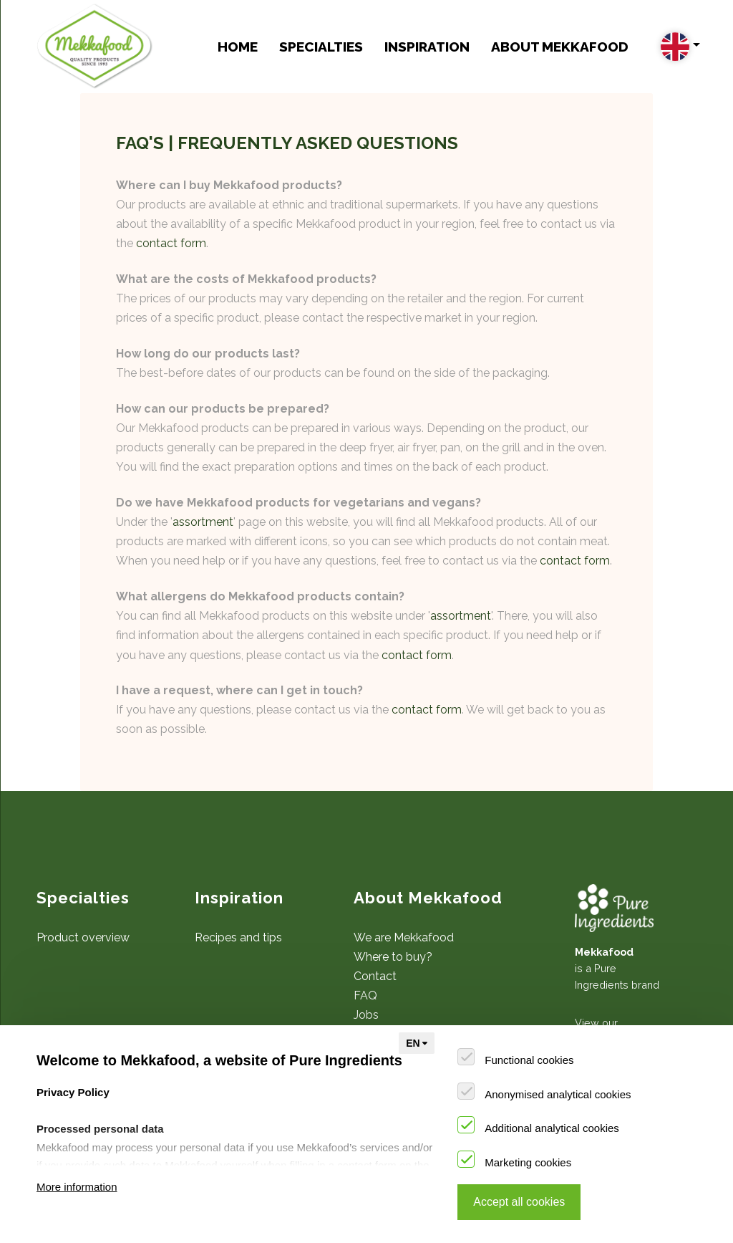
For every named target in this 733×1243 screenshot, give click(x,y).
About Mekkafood (559, 46)
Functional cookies (529, 1060)
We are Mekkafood (404, 937)
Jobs (366, 1015)
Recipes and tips (238, 937)
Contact (375, 976)
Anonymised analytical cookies (558, 1094)
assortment (203, 522)
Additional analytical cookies (552, 1128)
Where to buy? (393, 957)
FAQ (365, 995)
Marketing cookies (528, 1162)
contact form (171, 243)
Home (238, 46)
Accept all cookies (519, 1202)
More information (77, 1187)
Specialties (321, 46)
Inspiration (427, 46)
